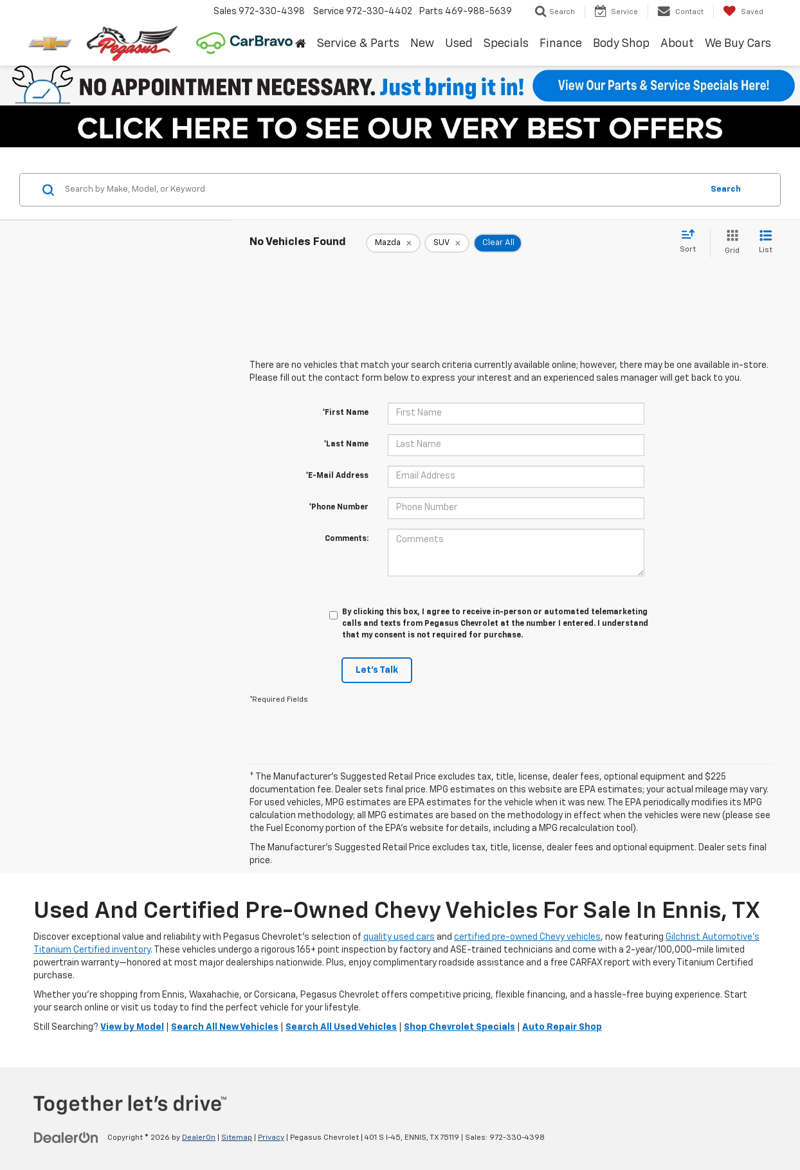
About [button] (677, 44)
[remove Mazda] (393, 243)
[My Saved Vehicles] (743, 11)
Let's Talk (377, 670)
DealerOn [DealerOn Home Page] (198, 1138)
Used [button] (459, 44)
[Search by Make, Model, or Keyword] (382, 189)
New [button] (422, 44)
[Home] (300, 44)
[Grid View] (729, 243)
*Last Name (345, 444)
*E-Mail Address (336, 476)
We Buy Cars (738, 44)
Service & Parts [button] (358, 44)
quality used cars (399, 937)
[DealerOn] (66, 1137)
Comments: (346, 539)
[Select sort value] (691, 242)
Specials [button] (506, 44)
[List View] (765, 243)
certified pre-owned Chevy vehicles (527, 937)
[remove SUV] (446, 243)
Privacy (271, 1138)
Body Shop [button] (621, 44)
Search (726, 189)
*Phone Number (338, 507)
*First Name (345, 413)
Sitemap (236, 1138)
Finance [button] (561, 44)
